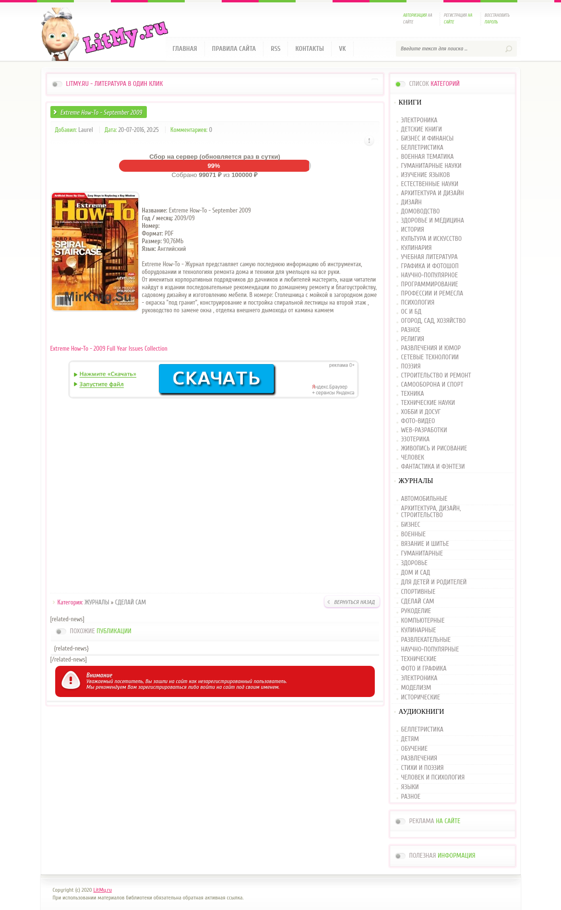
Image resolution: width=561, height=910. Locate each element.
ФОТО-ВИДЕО (418, 421)
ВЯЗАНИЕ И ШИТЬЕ (425, 544)
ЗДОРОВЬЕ (414, 563)
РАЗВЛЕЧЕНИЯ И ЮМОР (431, 348)
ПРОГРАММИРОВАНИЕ (429, 284)
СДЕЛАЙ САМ (130, 602)
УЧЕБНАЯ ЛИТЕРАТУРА (429, 257)
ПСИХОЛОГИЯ (418, 303)
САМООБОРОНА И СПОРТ (432, 385)
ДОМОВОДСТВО (420, 211)
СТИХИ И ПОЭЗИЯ (422, 768)
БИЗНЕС (410, 525)
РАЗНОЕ (411, 330)
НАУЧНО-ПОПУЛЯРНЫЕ (430, 649)
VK (342, 49)
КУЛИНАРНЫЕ (418, 630)
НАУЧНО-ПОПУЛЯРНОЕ (429, 275)
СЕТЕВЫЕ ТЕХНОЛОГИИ (430, 357)
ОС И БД (411, 312)
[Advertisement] (215, 497)
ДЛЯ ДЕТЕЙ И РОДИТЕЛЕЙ (434, 582)
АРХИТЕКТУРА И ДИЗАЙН (432, 193)
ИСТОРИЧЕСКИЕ (420, 697)
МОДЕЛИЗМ (416, 688)
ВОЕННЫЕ (413, 534)
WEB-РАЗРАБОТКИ (424, 430)
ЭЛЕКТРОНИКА (419, 120)
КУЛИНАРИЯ (416, 248)
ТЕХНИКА (412, 394)
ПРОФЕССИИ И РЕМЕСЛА (432, 293)
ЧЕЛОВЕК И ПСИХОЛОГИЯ (433, 777)
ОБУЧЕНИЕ (414, 749)
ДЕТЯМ (410, 739)
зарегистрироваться (162, 687)
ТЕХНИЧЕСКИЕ (419, 659)
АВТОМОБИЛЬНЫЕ (424, 499)
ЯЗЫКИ (410, 787)
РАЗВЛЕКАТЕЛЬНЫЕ (426, 640)
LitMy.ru (103, 889)
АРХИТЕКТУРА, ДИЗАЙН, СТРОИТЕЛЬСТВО (431, 512)
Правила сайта (234, 49)
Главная (185, 49)
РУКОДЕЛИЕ (416, 611)
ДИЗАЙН (411, 202)
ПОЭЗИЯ (411, 366)
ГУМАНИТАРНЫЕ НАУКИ (431, 166)
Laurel (85, 129)
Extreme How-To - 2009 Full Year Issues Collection (108, 348)
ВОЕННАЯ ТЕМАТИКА (427, 157)
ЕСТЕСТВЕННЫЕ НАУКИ (430, 184)
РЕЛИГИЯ (412, 339)
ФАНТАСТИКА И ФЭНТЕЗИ (433, 467)
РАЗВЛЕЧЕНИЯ (419, 758)
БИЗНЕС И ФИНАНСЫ (427, 138)
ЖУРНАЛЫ (96, 602)
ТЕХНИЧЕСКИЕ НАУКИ (428, 403)
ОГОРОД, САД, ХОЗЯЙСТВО (433, 321)
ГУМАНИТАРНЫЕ (422, 553)
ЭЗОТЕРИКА (415, 439)
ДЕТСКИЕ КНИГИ (421, 129)
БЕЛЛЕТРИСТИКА (422, 148)
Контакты (309, 49)
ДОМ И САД (415, 573)
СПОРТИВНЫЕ (418, 592)
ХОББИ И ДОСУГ (421, 412)
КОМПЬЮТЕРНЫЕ (423, 621)
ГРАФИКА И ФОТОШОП (430, 266)
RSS (275, 49)
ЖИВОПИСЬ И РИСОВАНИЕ (434, 448)
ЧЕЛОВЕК (412, 457)
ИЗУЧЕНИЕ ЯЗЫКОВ (425, 175)
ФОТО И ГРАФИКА (424, 669)
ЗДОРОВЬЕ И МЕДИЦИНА (432, 221)
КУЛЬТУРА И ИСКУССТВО (431, 239)
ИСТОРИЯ (412, 230)
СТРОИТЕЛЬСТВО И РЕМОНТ (436, 375)
